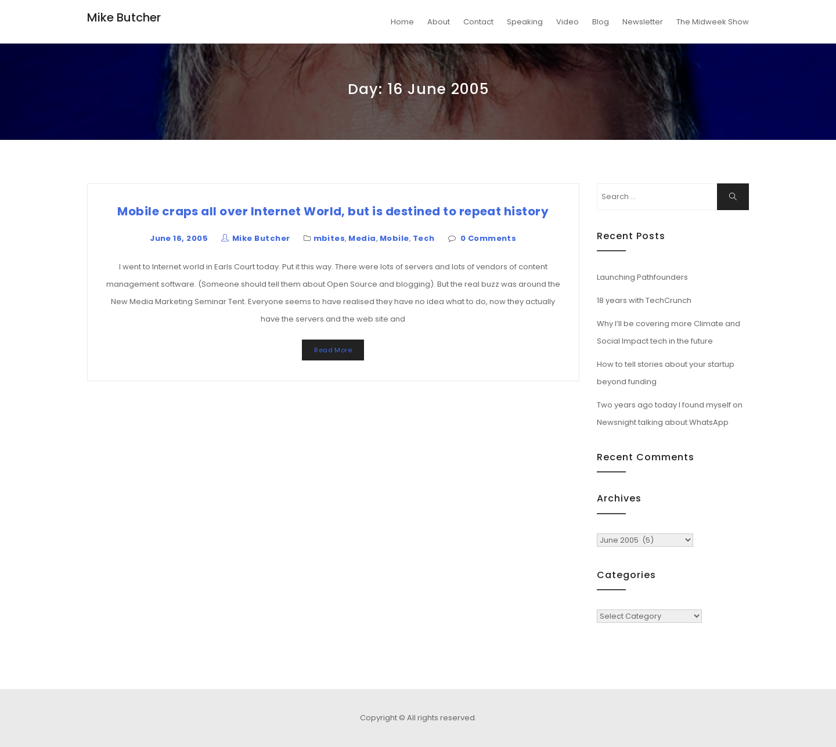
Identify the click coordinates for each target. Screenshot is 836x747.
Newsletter (642, 21)
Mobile (394, 238)
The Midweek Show (712, 21)
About (438, 21)
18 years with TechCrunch (644, 300)
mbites (329, 238)
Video (567, 21)
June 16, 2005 (179, 238)
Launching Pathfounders (642, 277)
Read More (333, 350)
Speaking (525, 21)
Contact (478, 21)
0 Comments (488, 238)
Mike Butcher (124, 17)
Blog (600, 21)
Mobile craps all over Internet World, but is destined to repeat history (333, 211)
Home (402, 21)
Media (362, 238)
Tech (424, 238)
